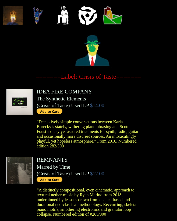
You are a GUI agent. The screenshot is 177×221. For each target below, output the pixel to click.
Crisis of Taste (53, 105)
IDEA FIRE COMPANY (64, 91)
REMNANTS (52, 160)
